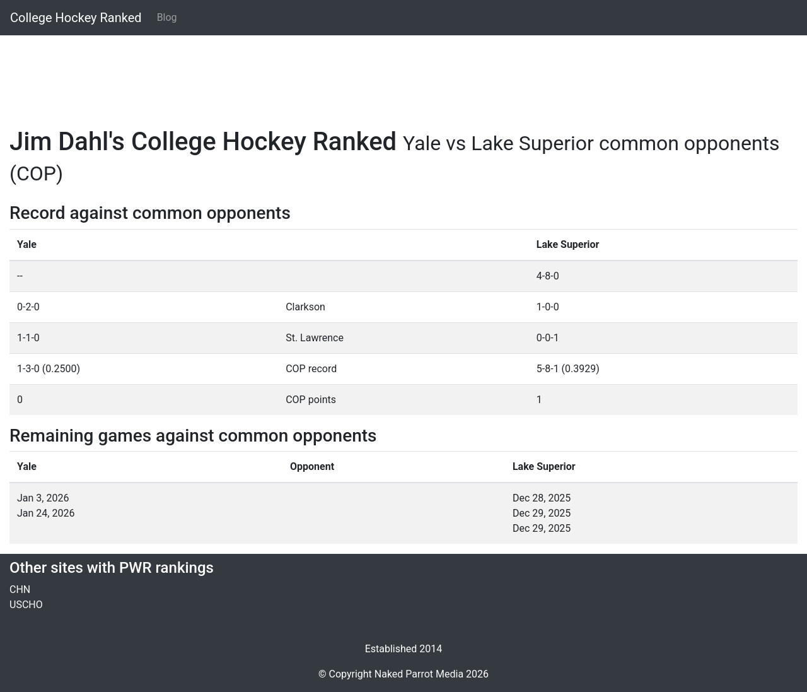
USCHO (26, 605)
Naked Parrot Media (418, 674)
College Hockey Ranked (76, 17)
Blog (167, 17)
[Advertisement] (387, 73)
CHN (19, 589)
